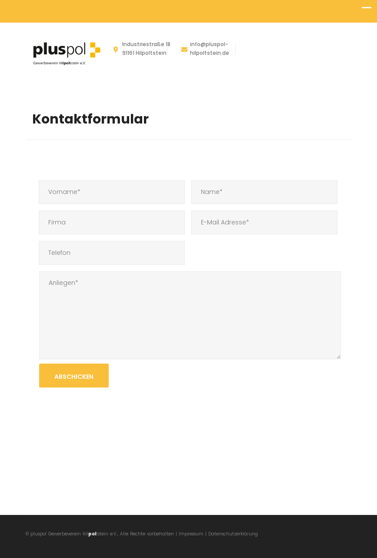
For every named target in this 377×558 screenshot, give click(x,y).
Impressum (192, 534)
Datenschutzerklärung (233, 534)
